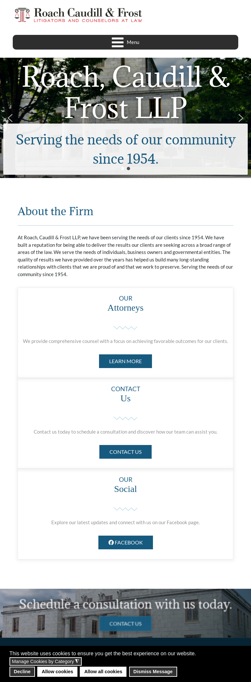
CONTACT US (125, 452)
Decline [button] (22, 671)
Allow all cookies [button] (103, 671)
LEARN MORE (125, 361)
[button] (10, 118)
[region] (125, 118)
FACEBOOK (126, 542)
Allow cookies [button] (57, 671)
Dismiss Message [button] (153, 671)
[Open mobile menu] (125, 42)
